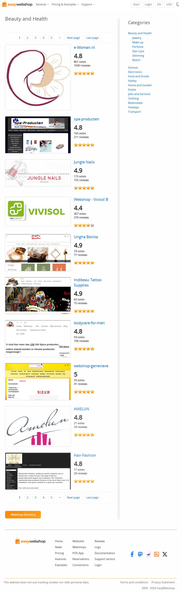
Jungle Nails (84, 162)
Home (59, 541)
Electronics (135, 72)
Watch (136, 60)
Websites (78, 541)
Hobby (132, 81)
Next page (73, 38)
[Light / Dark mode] (178, 4)
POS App (78, 553)
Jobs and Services (139, 94)
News (58, 547)
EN (159, 4)
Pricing (59, 553)
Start (136, 4)
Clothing (133, 98)
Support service (105, 559)
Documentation (105, 553)
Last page (92, 38)
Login (148, 4)
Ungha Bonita (86, 236)
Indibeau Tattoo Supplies (87, 282)
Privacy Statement (163, 582)
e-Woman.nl (84, 47)
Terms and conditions (134, 582)
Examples (61, 565)
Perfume (137, 47)
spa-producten (86, 119)
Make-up (137, 42)
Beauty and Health (140, 33)
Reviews (100, 541)
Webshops (79, 547)
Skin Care (138, 51)
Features (60, 559)
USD (169, 4)
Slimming (138, 55)
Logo (98, 547)
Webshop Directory (23, 515)
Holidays (133, 107)
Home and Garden (140, 85)
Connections (81, 565)
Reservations (81, 559)
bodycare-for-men (89, 322)
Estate (132, 89)
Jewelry (136, 38)
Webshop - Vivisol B (91, 199)
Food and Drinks (138, 76)
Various (133, 67)
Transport (134, 112)
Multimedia (135, 103)
